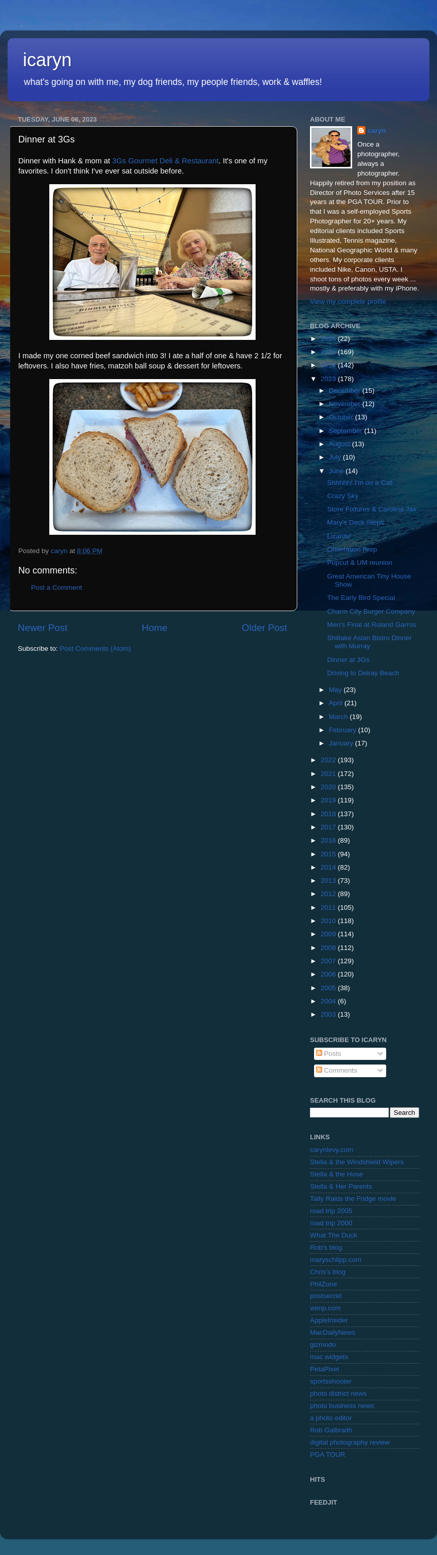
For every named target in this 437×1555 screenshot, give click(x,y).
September (346, 431)
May (336, 690)
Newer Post (43, 627)
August (340, 444)
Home (154, 627)
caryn (376, 130)
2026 (329, 338)
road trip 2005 (331, 1211)
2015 (329, 854)
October (342, 417)
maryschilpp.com (335, 1259)
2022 (329, 760)
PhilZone (323, 1284)
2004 (329, 1001)
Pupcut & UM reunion (359, 562)
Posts (328, 1053)
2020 (329, 787)
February (343, 730)
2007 (329, 961)
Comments (336, 1070)
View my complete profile (348, 301)
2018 (329, 814)
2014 (329, 867)
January (342, 743)
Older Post (264, 627)
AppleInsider (329, 1320)
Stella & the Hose (336, 1174)
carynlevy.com (331, 1150)
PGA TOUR (327, 1454)
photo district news (338, 1393)
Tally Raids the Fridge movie (353, 1198)
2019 (329, 800)
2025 (329, 352)
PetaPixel (324, 1369)
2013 (329, 880)
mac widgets (329, 1357)
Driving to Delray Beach (363, 673)
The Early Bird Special (361, 597)
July (336, 457)
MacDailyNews (332, 1332)
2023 (329, 379)
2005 (329, 988)
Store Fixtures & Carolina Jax (372, 509)
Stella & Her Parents (341, 1186)
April (337, 703)
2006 (329, 974)
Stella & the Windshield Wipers (357, 1162)
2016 (329, 840)
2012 (329, 894)
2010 (329, 921)
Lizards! (339, 536)
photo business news (342, 1405)
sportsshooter (331, 1381)
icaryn (47, 59)
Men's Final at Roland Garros (371, 624)
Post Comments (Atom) (95, 648)
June (337, 471)
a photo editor (331, 1418)
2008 (329, 948)
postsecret (325, 1296)
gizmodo (323, 1344)
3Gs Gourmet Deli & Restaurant (165, 161)
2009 (329, 934)
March (339, 717)
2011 (329, 907)
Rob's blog (326, 1247)
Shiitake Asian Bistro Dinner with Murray (369, 642)
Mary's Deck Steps (355, 522)
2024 (329, 365)
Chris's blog (328, 1272)
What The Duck (333, 1235)
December (345, 390)
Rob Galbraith (331, 1430)
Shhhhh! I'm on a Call (360, 482)
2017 (329, 827)
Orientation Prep (352, 549)
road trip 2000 (331, 1223)
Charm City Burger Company (371, 611)
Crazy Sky (343, 496)
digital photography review (350, 1442)
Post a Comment (56, 587)
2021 (329, 774)
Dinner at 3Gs (348, 660)
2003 (329, 1014)
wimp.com (325, 1308)
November (345, 404)
